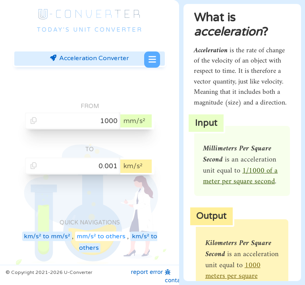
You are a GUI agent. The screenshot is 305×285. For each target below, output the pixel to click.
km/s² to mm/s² (47, 236)
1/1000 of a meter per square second (240, 176)
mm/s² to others (101, 236)
